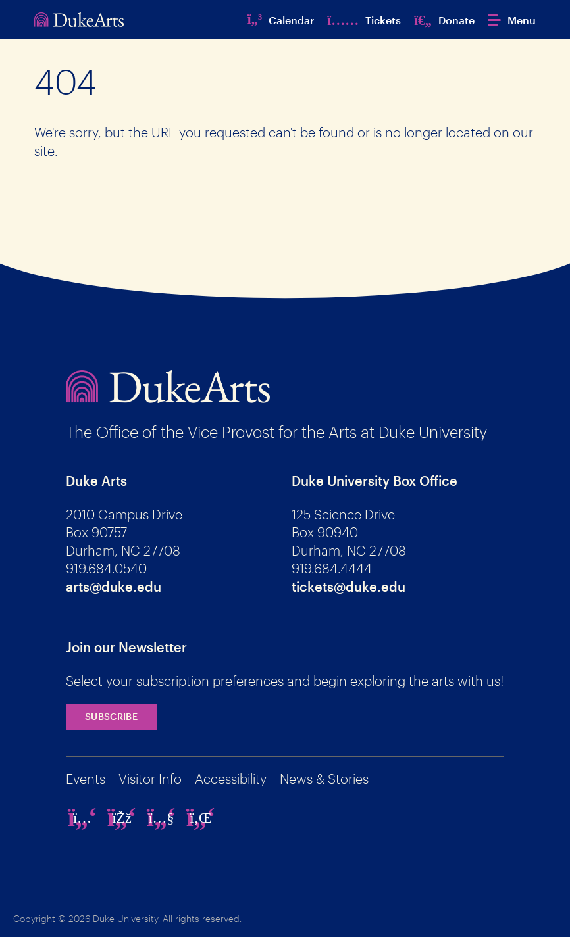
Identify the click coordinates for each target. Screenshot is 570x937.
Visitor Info (150, 778)
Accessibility (231, 778)
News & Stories (324, 778)
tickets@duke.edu (348, 586)
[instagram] (82, 817)
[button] (512, 20)
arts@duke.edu (113, 586)
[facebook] (121, 817)
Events (85, 778)
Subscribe (111, 716)
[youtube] (161, 817)
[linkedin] (200, 817)
